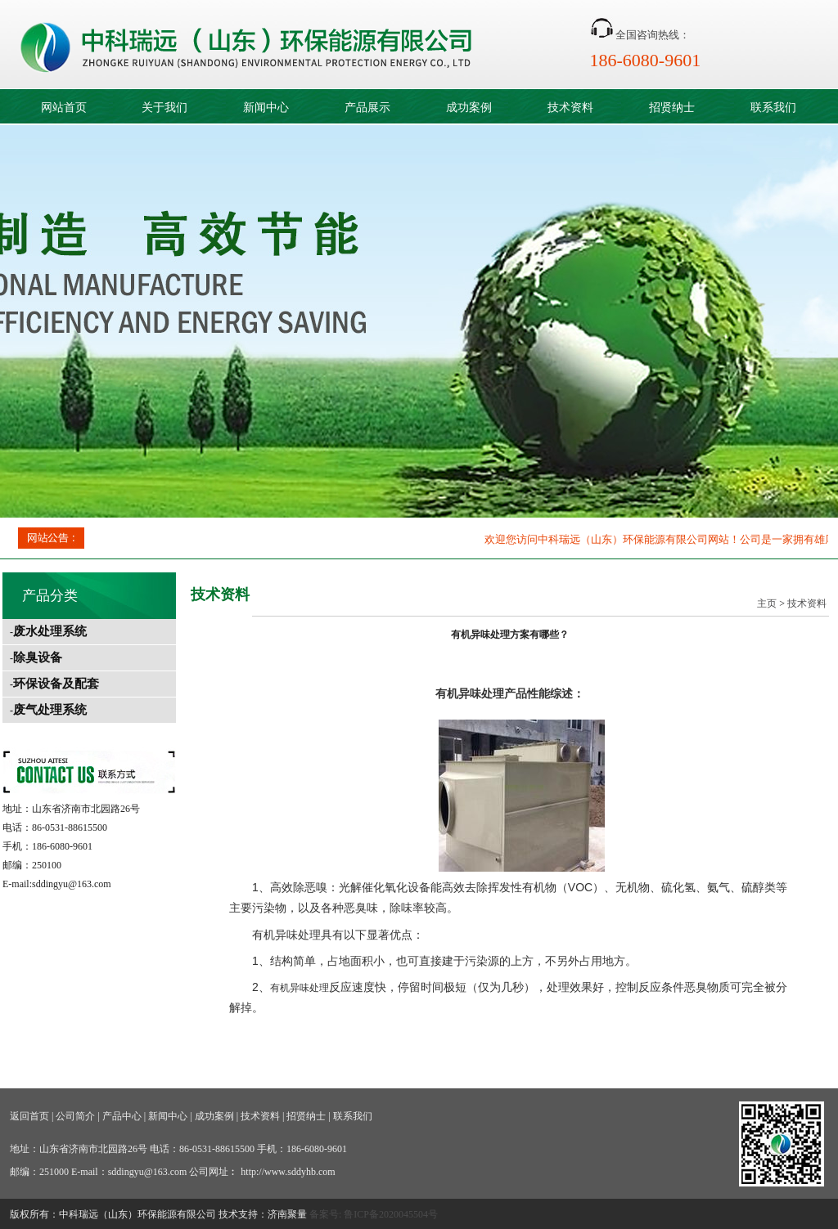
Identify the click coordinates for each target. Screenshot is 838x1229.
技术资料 (570, 107)
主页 (767, 603)
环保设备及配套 (56, 683)
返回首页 (29, 1116)
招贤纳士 (672, 107)
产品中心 (122, 1116)
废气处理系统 (50, 709)
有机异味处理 (469, 693)
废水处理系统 (50, 631)
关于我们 (164, 107)
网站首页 (64, 107)
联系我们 (773, 107)
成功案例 (469, 107)
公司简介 (75, 1116)
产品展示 (367, 107)
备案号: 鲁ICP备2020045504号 (373, 1214)
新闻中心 (266, 107)
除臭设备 (37, 657)
